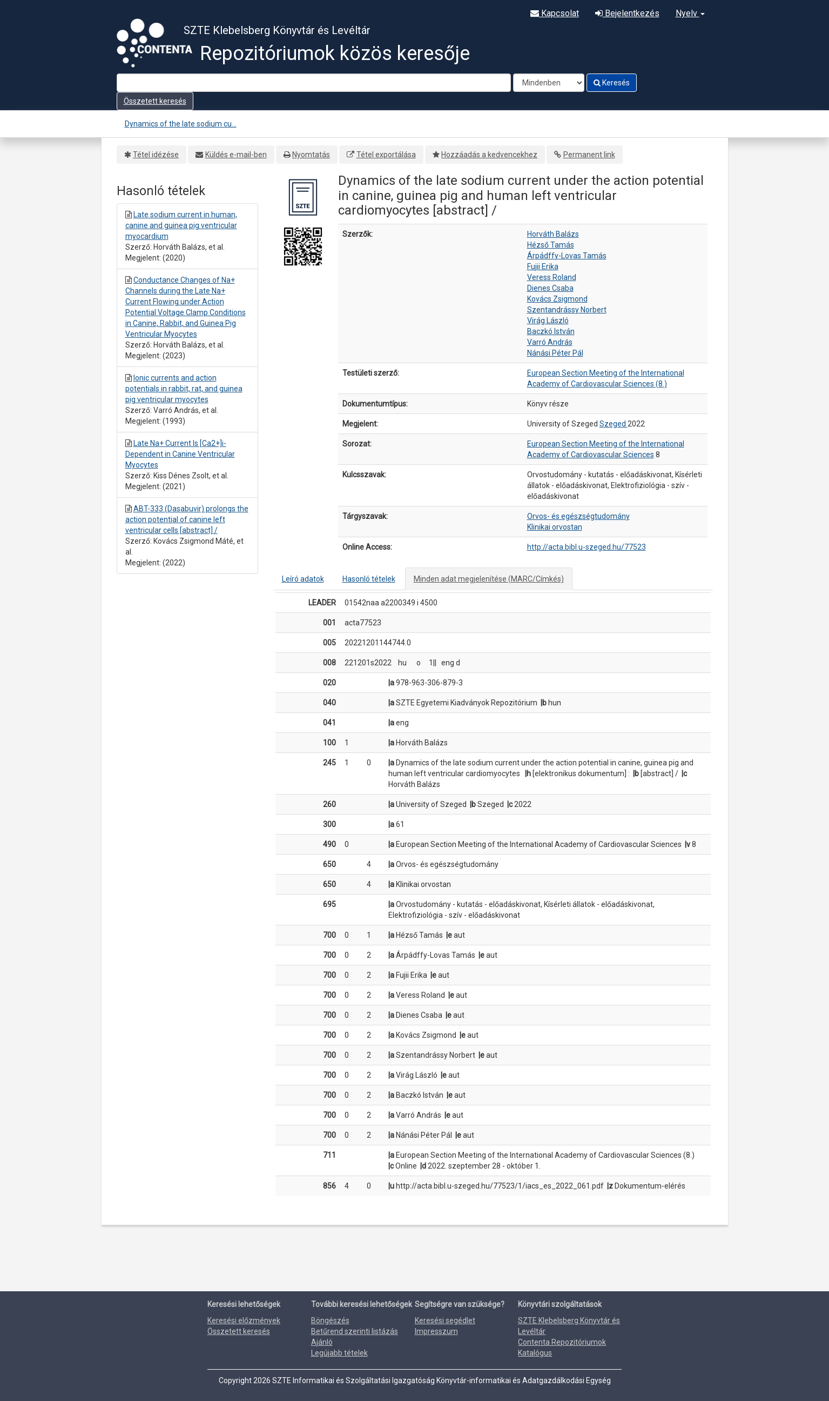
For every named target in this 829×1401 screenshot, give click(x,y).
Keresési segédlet (445, 1320)
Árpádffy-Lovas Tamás (566, 255)
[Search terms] (314, 83)
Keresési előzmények (243, 1320)
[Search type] (548, 83)
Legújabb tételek (339, 1353)
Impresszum (436, 1331)
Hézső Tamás (550, 245)
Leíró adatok (303, 579)
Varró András (549, 342)
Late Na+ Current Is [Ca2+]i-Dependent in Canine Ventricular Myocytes (180, 454)
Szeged (613, 423)
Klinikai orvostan (554, 527)
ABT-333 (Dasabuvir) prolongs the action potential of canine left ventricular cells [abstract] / (186, 519)
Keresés (612, 82)
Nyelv (690, 13)
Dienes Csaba (550, 288)
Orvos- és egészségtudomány (578, 516)
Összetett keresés (155, 101)
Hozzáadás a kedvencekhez (489, 154)
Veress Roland (551, 277)
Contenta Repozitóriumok (562, 1342)
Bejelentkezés (627, 13)
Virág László (548, 320)
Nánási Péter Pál (555, 353)
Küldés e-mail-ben (236, 154)
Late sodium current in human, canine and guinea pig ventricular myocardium (181, 225)
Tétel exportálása (386, 154)
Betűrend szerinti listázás (354, 1331)
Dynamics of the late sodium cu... (181, 123)
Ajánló (322, 1342)
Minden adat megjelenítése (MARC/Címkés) (489, 579)
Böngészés (330, 1320)
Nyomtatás (311, 154)
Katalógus (535, 1353)
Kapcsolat (554, 13)
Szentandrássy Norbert (566, 309)
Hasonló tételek (368, 579)
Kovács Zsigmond (557, 299)
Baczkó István (551, 331)
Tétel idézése (156, 154)
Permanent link (589, 154)
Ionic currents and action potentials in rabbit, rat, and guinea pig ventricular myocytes (183, 388)
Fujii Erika (542, 266)
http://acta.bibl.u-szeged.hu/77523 (586, 547)
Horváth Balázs (553, 234)
